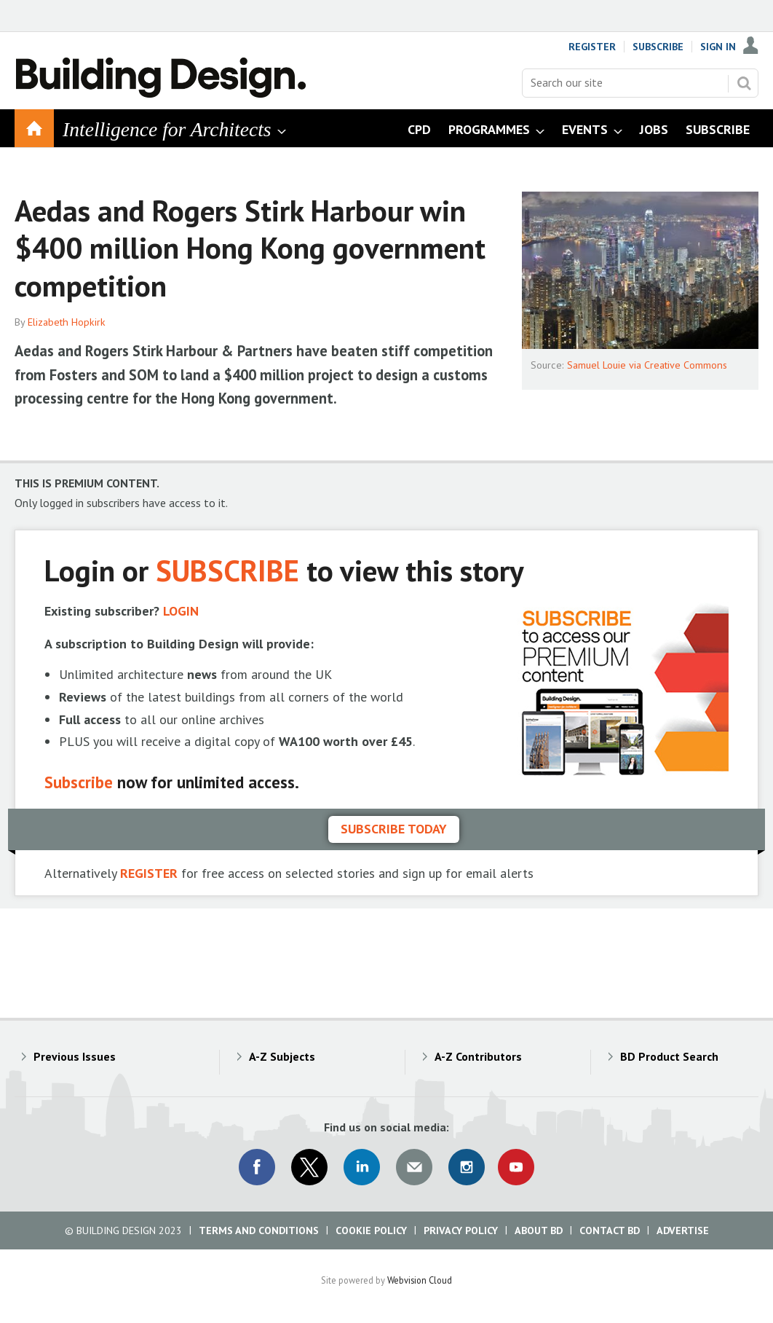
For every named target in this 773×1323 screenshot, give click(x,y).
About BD (539, 1230)
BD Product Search (669, 1056)
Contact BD (609, 1230)
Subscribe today (394, 828)
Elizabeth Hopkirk (67, 322)
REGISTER (149, 873)
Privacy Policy (461, 1230)
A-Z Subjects (282, 1056)
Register (592, 46)
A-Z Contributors (478, 1056)
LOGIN (181, 610)
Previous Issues (74, 1056)
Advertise (683, 1230)
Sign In (718, 46)
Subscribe (658, 46)
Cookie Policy (371, 1230)
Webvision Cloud (419, 1280)
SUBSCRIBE (227, 570)
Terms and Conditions (259, 1230)
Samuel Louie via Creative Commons (647, 365)
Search (744, 83)
